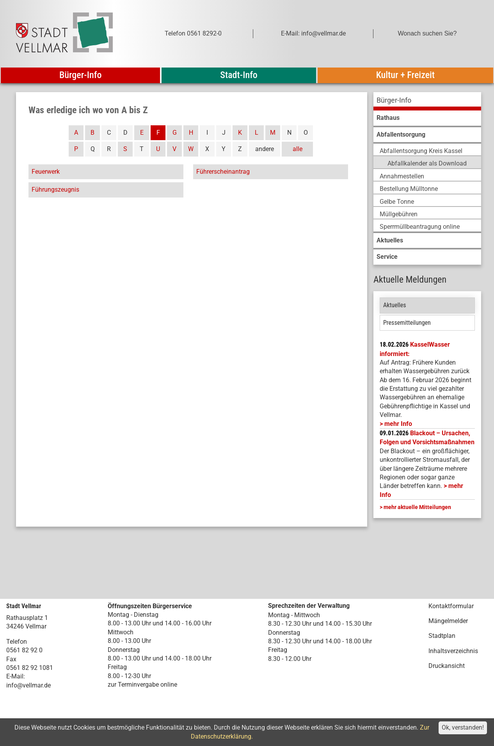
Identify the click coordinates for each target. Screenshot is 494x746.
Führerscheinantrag (223, 171)
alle (297, 149)
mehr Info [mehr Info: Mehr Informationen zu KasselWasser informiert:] (398, 423)
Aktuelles (394, 305)
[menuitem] (427, 101)
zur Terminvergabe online (142, 684)
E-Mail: (15, 676)
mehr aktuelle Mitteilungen (417, 507)
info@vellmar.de (28, 685)
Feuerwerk (46, 171)
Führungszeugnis (55, 189)
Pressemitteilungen (407, 322)
